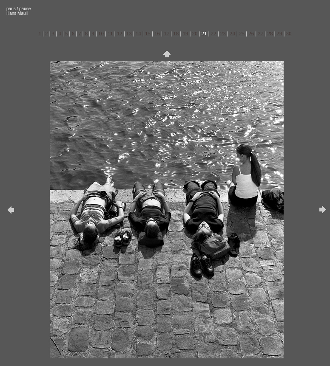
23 (223, 33)
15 (148, 33)
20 (195, 33)
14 (138, 33)
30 (289, 33)
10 (101, 33)
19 (185, 33)
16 (157, 33)
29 (279, 33)
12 (119, 33)
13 (129, 33)
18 (176, 33)
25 (242, 33)
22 (213, 33)
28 (270, 33)
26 (251, 33)
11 (110, 33)
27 (260, 33)
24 (232, 33)
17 (166, 33)
